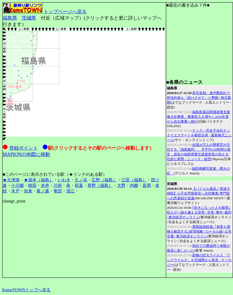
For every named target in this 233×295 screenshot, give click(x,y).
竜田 (57, 191)
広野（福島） (104, 180)
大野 (121, 185)
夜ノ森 (43, 191)
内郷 (134, 185)
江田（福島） (134, 180)
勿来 (28, 191)
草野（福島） (100, 185)
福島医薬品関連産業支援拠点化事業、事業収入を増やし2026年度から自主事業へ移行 (198, 116)
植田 (32, 185)
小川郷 (17, 185)
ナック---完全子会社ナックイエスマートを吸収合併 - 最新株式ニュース (199, 135)
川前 (57, 185)
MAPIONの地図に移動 (26, 154)
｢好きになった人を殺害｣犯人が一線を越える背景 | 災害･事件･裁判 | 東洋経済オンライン (199, 212)
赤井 (45, 185)
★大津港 (11, 180)
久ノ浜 (81, 180)
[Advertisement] (199, 46)
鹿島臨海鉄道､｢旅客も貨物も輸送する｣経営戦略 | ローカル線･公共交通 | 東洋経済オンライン (199, 231)
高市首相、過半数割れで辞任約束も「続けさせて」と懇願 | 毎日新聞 (199, 97)
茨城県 (29, 18)
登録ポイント (23, 148)
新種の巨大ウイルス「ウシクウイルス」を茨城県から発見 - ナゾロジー (199, 260)
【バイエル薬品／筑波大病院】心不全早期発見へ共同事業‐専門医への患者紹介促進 (198, 193)
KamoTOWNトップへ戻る (26, 290)
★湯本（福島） (38, 180)
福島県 (10, 18)
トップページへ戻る (65, 11)
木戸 (15, 191)
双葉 (79, 185)
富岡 (146, 185)
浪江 (70, 191)
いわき (64, 180)
